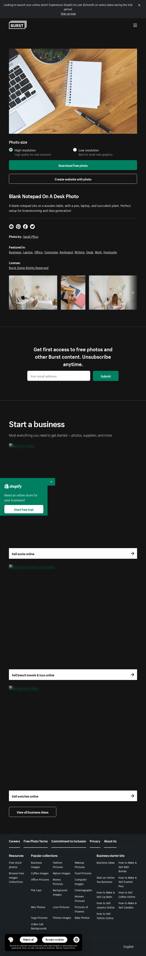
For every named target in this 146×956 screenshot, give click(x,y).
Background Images (60, 892)
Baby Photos (82, 917)
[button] (11, 940)
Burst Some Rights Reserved (28, 267)
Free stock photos (15, 864)
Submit (106, 375)
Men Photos (38, 907)
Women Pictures (80, 898)
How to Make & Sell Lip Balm (106, 894)
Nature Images (61, 873)
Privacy (95, 840)
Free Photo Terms (36, 840)
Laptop (28, 251)
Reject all (28, 939)
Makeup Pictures (80, 864)
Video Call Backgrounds (39, 926)
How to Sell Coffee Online (126, 894)
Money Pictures (58, 881)
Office (38, 251)
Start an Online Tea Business (106, 879)
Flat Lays (36, 890)
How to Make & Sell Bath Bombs (127, 866)
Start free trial (23, 509)
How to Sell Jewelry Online (106, 905)
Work (98, 251)
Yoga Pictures (39, 917)
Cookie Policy (69, 947)
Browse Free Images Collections (16, 877)
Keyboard (66, 251)
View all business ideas (32, 811)
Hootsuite (110, 251)
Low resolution (89, 150)
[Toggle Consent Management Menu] (11, 940)
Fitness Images (62, 917)
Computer (51, 251)
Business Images (36, 864)
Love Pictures (61, 907)
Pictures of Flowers (81, 909)
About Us (110, 840)
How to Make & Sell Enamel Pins (127, 881)
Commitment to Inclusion (68, 840)
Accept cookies (54, 939)
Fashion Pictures (58, 864)
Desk (89, 251)
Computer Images (81, 881)
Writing (80, 251)
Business (15, 251)
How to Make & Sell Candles (127, 905)
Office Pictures (40, 879)
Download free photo (73, 165)
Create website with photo (73, 178)
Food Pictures (83, 873)
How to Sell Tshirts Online (105, 915)
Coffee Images (39, 873)
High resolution (25, 150)
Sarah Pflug (30, 236)
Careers (14, 840)
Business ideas (106, 862)
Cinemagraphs (83, 890)
